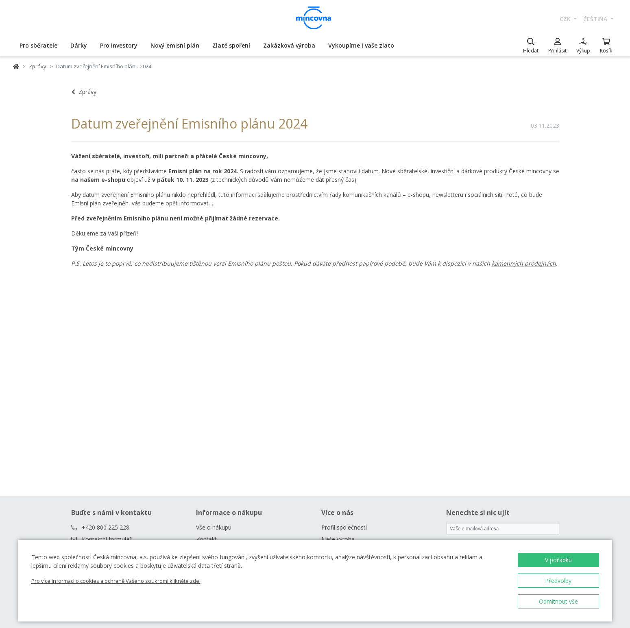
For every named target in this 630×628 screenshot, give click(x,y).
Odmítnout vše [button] (558, 601)
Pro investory (118, 45)
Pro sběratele (38, 45)
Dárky (78, 45)
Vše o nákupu (213, 527)
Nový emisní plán (174, 45)
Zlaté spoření (231, 45)
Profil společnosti (344, 527)
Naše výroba (338, 539)
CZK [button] (566, 19)
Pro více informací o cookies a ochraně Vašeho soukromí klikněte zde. (116, 580)
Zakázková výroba (289, 45)
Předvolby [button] (558, 580)
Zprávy (37, 66)
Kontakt (206, 539)
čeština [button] (596, 19)
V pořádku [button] (558, 560)
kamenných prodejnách (524, 263)
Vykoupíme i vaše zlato (361, 45)
